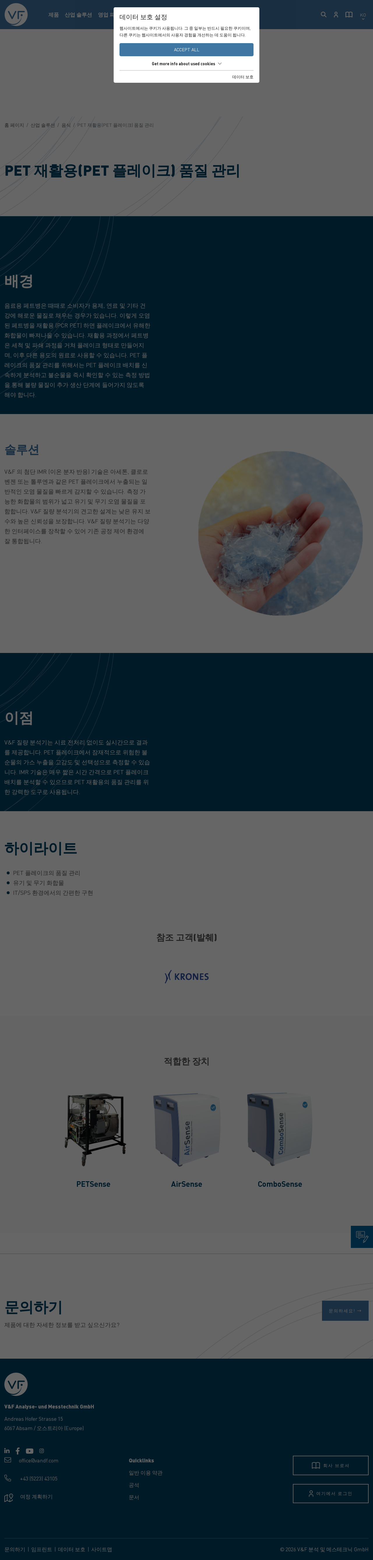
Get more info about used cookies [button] (186, 63)
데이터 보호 (243, 76)
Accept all (186, 49)
